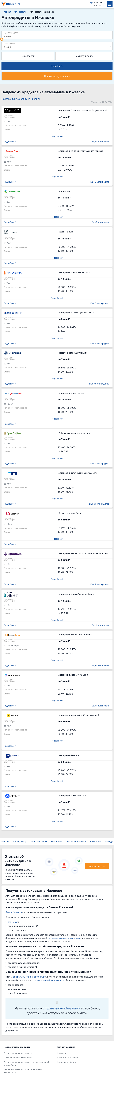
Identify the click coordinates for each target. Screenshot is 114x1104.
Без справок (28, 56)
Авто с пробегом (39, 841)
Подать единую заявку (57, 76)
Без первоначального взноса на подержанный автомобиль (26, 1063)
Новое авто (56, 841)
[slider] (1, 39)
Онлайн (5, 841)
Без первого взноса (76, 841)
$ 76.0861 (99, 2)
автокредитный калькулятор (49, 980)
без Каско (13, 921)
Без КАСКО (95, 841)
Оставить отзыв (97, 866)
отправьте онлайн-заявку (61, 1008)
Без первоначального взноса (18, 1053)
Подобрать (57, 66)
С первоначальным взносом (17, 1057)
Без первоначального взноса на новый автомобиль (23, 1071)
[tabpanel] (29, 1060)
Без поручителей (84, 56)
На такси (61, 1053)
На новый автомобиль (68, 1057)
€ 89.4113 (99, 5)
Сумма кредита (11, 32)
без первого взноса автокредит (65, 938)
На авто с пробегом (66, 1062)
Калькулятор (19, 841)
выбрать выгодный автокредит (29, 976)
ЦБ (91, 2)
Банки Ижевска (13, 912)
